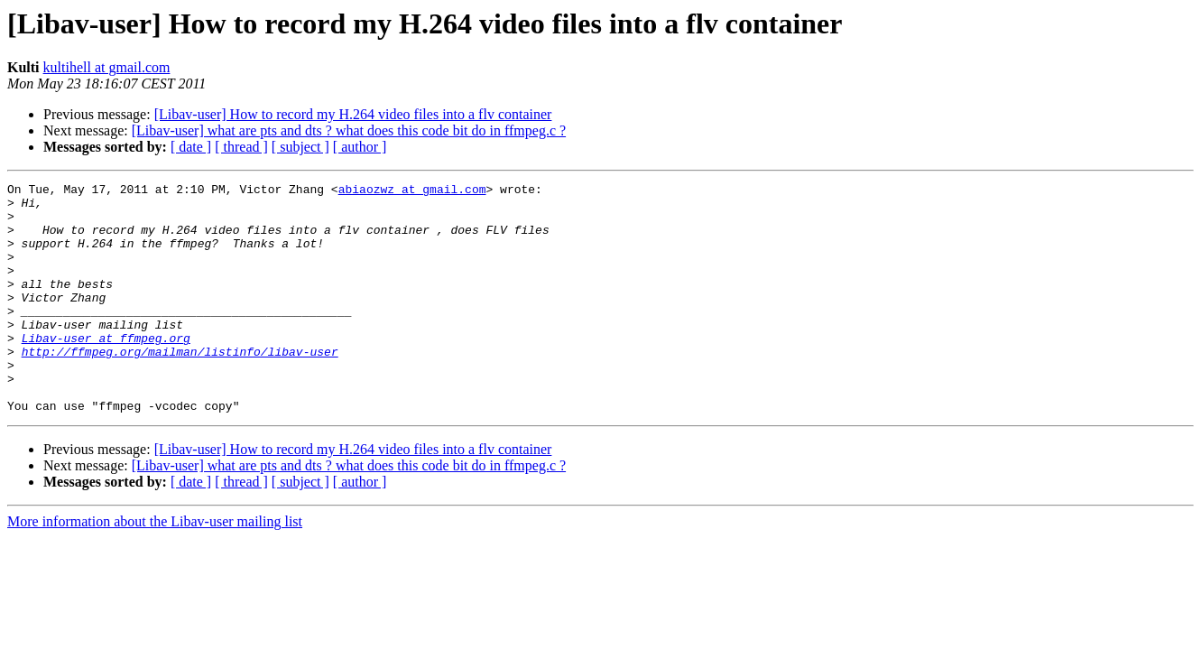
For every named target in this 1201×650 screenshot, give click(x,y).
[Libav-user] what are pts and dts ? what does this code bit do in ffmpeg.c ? (349, 130)
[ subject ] (300, 146)
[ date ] (191, 146)
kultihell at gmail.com (107, 67)
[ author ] (360, 146)
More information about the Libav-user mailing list (154, 567)
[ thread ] (241, 146)
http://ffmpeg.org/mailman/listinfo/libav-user (180, 386)
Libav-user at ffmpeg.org (106, 370)
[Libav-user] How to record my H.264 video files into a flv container (353, 114)
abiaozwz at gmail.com (412, 191)
